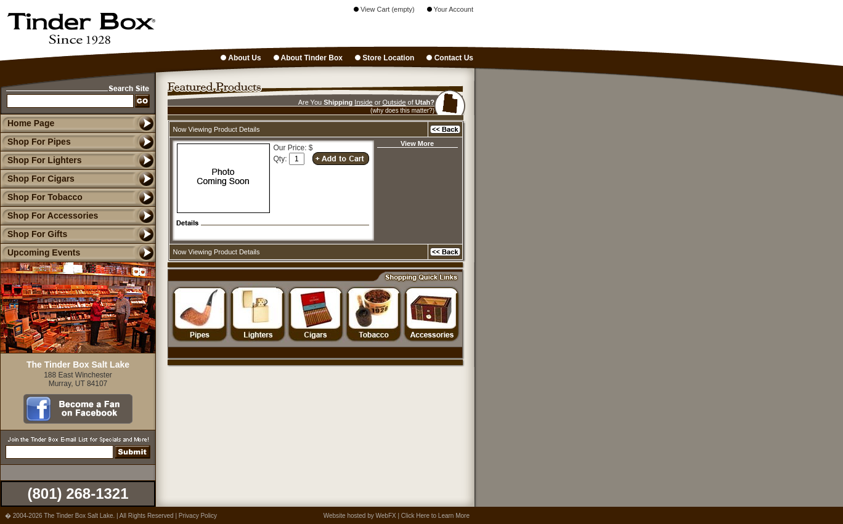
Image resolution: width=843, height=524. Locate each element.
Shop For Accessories (49, 215)
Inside (363, 102)
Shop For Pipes (35, 142)
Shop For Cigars (37, 178)
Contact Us (449, 58)
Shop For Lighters (41, 160)
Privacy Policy (198, 515)
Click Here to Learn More (435, 515)
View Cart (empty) (384, 9)
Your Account (450, 9)
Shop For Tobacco (41, 197)
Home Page (30, 123)
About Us (241, 58)
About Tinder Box (308, 58)
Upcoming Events (40, 252)
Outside (394, 102)
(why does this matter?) (402, 110)
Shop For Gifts (33, 234)
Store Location (384, 58)
